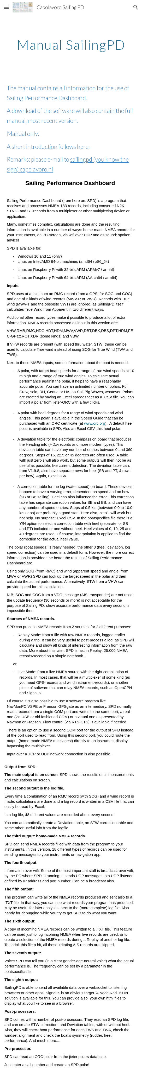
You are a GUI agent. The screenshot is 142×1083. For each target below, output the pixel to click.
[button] (6, 7)
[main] (71, 44)
